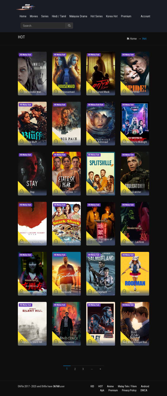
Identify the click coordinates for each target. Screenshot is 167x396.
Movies (34, 16)
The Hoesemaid (66, 91)
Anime (110, 386)
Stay (32, 192)
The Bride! (135, 91)
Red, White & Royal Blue (135, 342)
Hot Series (96, 16)
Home (23, 16)
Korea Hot (112, 16)
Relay (100, 342)
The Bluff (32, 141)
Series (44, 16)
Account (145, 16)
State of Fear (66, 192)
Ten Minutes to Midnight (135, 141)
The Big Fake (66, 141)
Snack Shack (66, 242)
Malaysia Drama (78, 16)
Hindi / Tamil (59, 16)
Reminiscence (66, 342)
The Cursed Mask (100, 91)
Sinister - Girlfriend (32, 292)
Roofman (135, 292)
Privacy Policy (129, 390)
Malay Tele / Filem (127, 386)
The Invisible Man (32, 91)
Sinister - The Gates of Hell (100, 240)
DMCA (144, 390)
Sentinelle (66, 292)
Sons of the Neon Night (32, 242)
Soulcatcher (135, 192)
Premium (126, 16)
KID (92, 386)
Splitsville (101, 192)
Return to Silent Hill (32, 342)
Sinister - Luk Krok (135, 242)
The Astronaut (100, 141)
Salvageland (100, 292)
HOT (100, 386)
